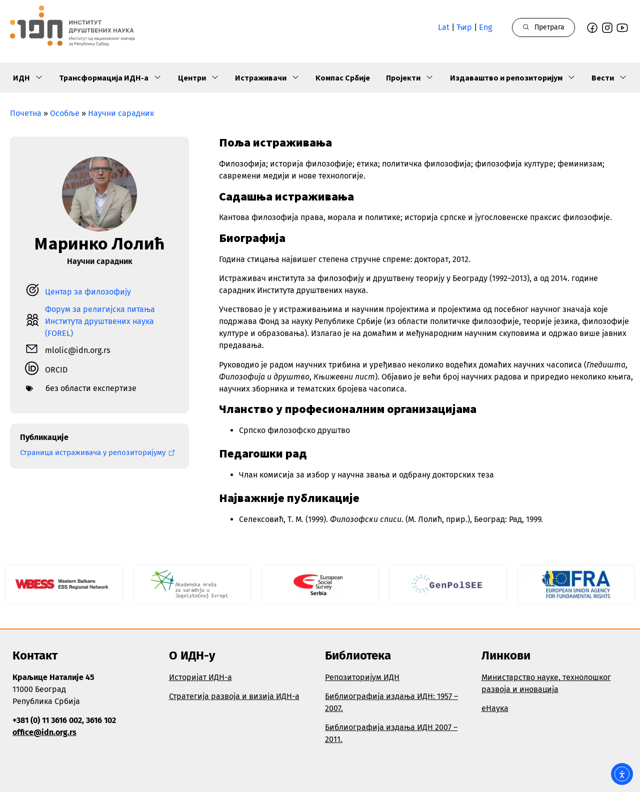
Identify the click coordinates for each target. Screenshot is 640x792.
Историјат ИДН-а (200, 677)
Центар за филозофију (88, 291)
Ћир (464, 27)
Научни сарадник (121, 113)
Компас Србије (343, 77)
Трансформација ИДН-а (110, 77)
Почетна (26, 113)
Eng (485, 27)
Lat (444, 27)
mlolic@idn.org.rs (77, 350)
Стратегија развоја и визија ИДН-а (234, 696)
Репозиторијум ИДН (362, 677)
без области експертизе (91, 388)
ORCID (56, 369)
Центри (198, 77)
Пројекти (410, 77)
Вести (609, 77)
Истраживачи (267, 77)
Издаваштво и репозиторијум (513, 77)
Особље (65, 113)
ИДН (28, 77)
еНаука (495, 708)
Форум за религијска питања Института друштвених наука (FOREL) (100, 321)
